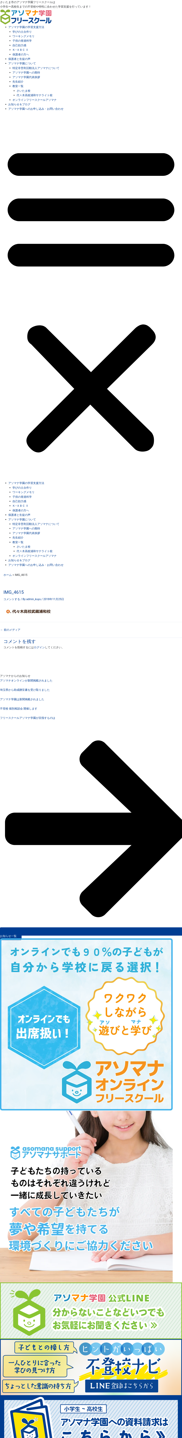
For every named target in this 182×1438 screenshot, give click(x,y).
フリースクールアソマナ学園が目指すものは (27, 718)
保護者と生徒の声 (19, 59)
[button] (91, 298)
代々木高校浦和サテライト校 (34, 95)
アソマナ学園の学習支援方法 (26, 27)
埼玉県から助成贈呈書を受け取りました (25, 689)
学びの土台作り (22, 31)
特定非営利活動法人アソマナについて (35, 68)
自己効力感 (19, 45)
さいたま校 (23, 90)
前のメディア (10, 630)
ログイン (39, 647)
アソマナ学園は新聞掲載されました (22, 699)
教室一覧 (17, 86)
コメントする (11, 599)
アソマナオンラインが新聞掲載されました (26, 680)
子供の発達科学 (22, 40)
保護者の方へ (20, 54)
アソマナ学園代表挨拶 (26, 77)
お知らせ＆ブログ (19, 104)
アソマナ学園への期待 (26, 72)
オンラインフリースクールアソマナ (34, 100)
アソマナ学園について (22, 63)
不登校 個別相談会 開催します (18, 708)
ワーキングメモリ (23, 36)
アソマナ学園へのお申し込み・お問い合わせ (36, 108)
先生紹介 (17, 81)
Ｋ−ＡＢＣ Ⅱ (20, 49)
